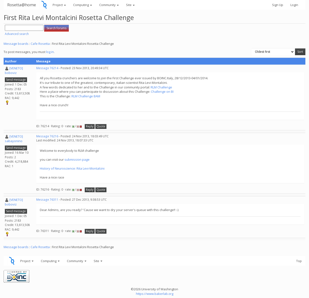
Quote (101, 126)
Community (109, 5)
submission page (77, 159)
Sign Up (277, 5)
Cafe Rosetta (40, 43)
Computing (82, 5)
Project (59, 5)
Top (299, 261)
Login (294, 5)
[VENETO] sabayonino (14, 138)
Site (130, 5)
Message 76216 (47, 136)
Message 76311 (47, 200)
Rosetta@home (21, 4)
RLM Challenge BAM (85, 96)
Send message (16, 80)
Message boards (16, 43)
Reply (89, 126)
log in (50, 52)
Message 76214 (47, 68)
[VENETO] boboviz (14, 70)
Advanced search (17, 34)
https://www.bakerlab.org (154, 293)
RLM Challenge (161, 87)
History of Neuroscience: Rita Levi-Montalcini (72, 168)
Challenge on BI (162, 91)
